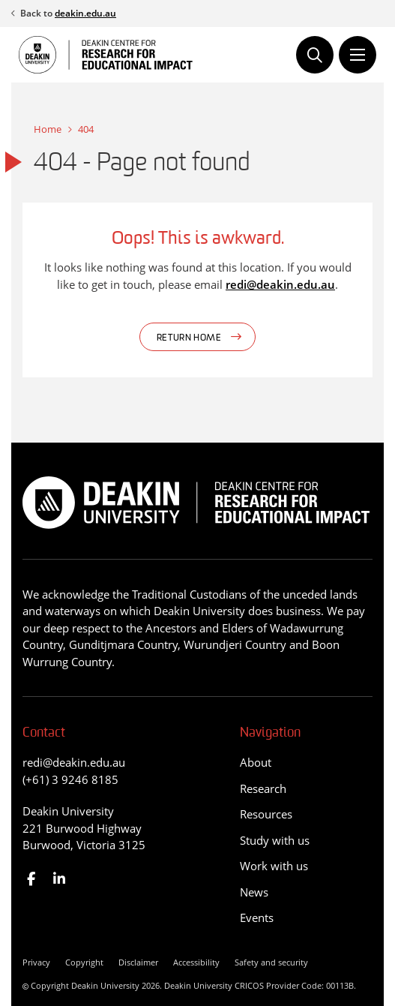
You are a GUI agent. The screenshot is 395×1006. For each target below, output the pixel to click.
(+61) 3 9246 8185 (70, 779)
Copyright (84, 962)
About (255, 762)
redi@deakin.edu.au (280, 284)
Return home (189, 338)
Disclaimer (138, 962)
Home (47, 129)
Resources (266, 813)
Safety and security (271, 962)
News (254, 891)
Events (257, 917)
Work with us (274, 865)
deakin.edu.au (85, 13)
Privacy (36, 962)
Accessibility (196, 962)
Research (263, 788)
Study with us (275, 840)
